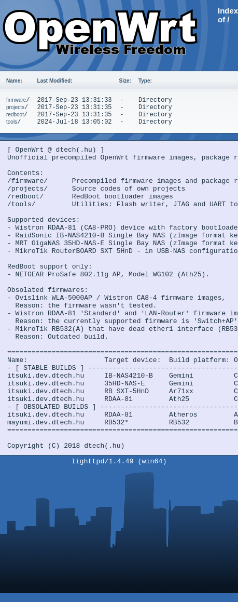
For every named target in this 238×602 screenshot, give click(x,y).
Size (125, 81)
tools (11, 122)
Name (14, 81)
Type (145, 81)
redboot (15, 114)
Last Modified (55, 81)
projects (15, 107)
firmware (16, 100)
